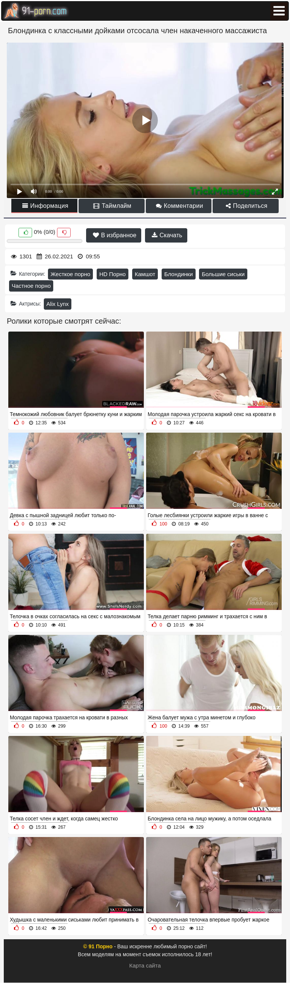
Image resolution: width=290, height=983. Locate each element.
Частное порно (31, 286)
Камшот (145, 274)
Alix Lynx (57, 304)
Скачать (167, 235)
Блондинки (178, 274)
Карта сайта (145, 965)
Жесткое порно (70, 274)
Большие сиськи (223, 274)
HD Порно (112, 274)
